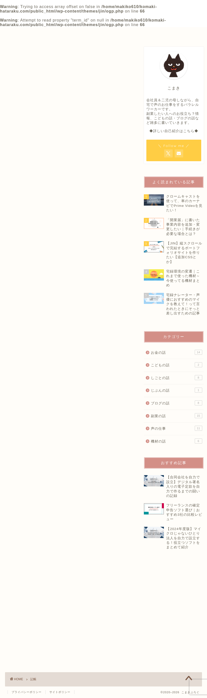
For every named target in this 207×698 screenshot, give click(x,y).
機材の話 (176, 441)
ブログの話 (176, 402)
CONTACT (161, 33)
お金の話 (176, 352)
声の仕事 (176, 428)
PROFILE (70, 33)
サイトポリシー (59, 691)
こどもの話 (176, 364)
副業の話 (176, 415)
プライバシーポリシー (27, 691)
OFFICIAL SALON (115, 33)
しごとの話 (176, 377)
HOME (26, 33)
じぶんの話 (176, 390)
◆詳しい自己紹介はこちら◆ (173, 131)
